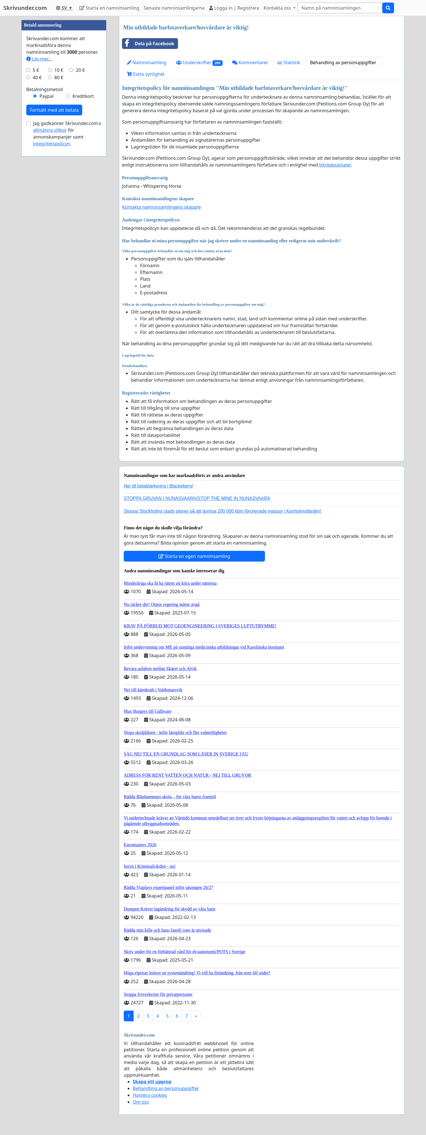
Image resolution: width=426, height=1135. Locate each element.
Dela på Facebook (148, 43)
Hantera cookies (150, 1095)
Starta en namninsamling (109, 8)
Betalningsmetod (44, 259)
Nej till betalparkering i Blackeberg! (158, 486)
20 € (80, 240)
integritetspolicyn (51, 313)
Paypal (47, 266)
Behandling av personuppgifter (343, 62)
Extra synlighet (145, 74)
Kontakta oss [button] (278, 8)
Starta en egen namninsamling (194, 556)
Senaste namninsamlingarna (174, 8)
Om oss (141, 1102)
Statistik (289, 62)
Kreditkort (83, 266)
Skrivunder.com (25, 8)
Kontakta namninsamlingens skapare (161, 207)
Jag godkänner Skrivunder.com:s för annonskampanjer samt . (67, 303)
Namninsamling (146, 62)
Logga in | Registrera (234, 8)
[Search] (340, 8)
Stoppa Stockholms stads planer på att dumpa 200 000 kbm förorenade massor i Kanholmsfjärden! (222, 511)
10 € (58, 240)
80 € (58, 247)
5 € (36, 240)
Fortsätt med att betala (54, 280)
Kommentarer (250, 62)
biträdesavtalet (335, 165)
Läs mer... (39, 228)
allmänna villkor (50, 300)
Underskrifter (199, 62)
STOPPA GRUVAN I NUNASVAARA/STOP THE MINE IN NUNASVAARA (197, 498)
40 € (37, 247)
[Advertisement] (63, 101)
